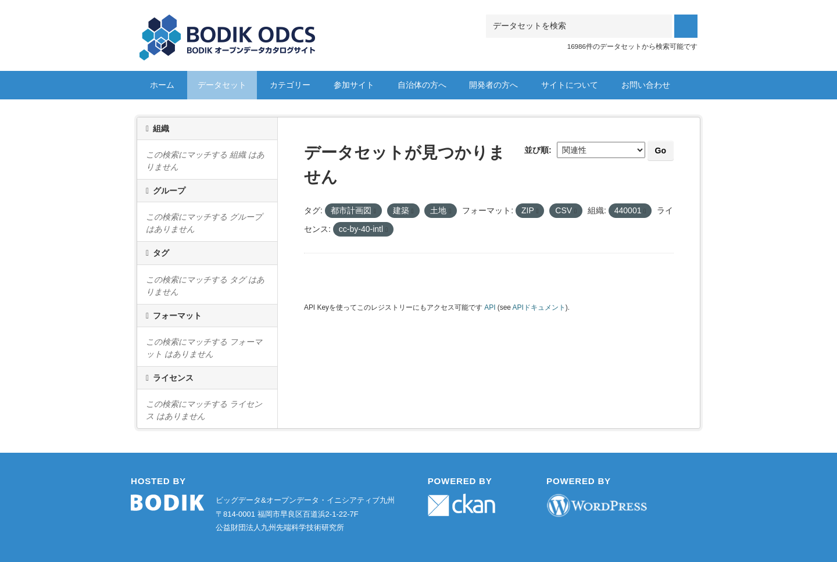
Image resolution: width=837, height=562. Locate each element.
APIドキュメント (539, 307)
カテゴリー (290, 85)
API (489, 307)
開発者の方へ (493, 85)
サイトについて (569, 85)
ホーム (162, 85)
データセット (222, 85)
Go (660, 150)
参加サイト (354, 85)
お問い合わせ (645, 85)
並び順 (536, 150)
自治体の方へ (422, 85)
